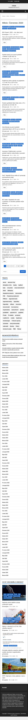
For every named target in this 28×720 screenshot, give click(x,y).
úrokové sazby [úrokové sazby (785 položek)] (7, 329)
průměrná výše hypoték (16, 194)
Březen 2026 (5, 376)
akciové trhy (5, 26)
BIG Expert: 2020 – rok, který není (12, 32)
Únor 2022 (5, 514)
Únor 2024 (5, 446)
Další (22, 266)
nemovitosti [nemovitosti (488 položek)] (14, 309)
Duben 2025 (5, 407)
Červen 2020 (5, 570)
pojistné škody (20, 143)
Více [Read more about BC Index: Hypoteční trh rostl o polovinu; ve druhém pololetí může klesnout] (5, 214)
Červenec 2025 (6, 399)
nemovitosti (17, 623)
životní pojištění (6, 76)
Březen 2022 (5, 511)
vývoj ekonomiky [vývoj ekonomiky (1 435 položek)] (14, 323)
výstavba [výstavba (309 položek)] (5, 323)
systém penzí (13, 50)
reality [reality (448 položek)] (12, 318)
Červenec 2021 (6, 533)
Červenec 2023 (6, 466)
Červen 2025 (5, 402)
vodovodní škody (6, 147)
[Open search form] (25, 11)
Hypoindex (5, 633)
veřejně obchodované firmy (9, 171)
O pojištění (5, 683)
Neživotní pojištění (13, 73)
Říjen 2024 (5, 424)
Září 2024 (4, 427)
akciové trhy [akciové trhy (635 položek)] (11, 282)
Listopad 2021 (6, 522)
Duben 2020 (5, 576)
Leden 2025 (5, 416)
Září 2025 (4, 393)
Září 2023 (4, 461)
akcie (5, 597)
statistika (5, 221)
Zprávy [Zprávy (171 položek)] (12, 326)
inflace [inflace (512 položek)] (12, 304)
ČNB (19, 597)
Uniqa (16, 244)
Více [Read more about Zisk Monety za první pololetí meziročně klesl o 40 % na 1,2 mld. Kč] (5, 139)
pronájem (6, 625)
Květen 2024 (5, 438)
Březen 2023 (5, 477)
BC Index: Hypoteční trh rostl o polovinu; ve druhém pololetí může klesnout (13, 201)
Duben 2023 (5, 475)
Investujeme (6, 34)
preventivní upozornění (8, 244)
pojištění (6, 674)
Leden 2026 (5, 382)
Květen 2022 (5, 505)
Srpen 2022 (5, 497)
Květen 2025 (5, 404)
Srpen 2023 (5, 463)
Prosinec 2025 (6, 385)
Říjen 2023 (5, 458)
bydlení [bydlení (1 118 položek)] (20, 285)
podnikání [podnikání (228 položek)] (5, 312)
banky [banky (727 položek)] (15, 285)
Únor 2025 (5, 413)
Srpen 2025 (5, 396)
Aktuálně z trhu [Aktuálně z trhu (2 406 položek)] (7, 285)
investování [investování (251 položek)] (6, 307)
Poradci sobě (6, 58)
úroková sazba (6, 195)
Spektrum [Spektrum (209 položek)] (19, 318)
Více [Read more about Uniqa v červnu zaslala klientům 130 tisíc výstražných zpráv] (5, 262)
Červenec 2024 (6, 432)
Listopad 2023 (6, 455)
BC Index (13, 192)
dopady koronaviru (20, 26)
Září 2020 (4, 562)
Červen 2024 (5, 435)
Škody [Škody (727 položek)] (19, 329)
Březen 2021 (5, 545)
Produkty (11, 674)
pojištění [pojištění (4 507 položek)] (20, 312)
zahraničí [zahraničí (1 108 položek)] (5, 326)
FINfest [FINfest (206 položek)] (5, 299)
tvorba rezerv (6, 123)
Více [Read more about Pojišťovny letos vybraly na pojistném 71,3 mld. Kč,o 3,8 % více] (5, 93)
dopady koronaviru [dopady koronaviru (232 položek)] (8, 293)
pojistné (16, 75)
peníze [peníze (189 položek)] (22, 309)
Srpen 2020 (5, 564)
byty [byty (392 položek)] (4, 288)
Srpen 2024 (5, 430)
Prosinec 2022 (6, 486)
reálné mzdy (5, 50)
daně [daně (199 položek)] (4, 290)
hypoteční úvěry (6, 194)
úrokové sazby (17, 599)
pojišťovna (20, 242)
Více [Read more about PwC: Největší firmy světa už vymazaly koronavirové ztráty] (5, 188)
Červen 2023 (5, 469)
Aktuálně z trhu (6, 47)
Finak (14, 6)
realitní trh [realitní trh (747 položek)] (6, 318)
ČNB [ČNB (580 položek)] (14, 329)
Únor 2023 (5, 480)
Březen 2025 (5, 410)
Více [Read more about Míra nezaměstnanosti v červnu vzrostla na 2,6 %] (5, 238)
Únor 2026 (5, 379)
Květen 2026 (5, 371)
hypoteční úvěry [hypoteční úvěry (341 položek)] (7, 301)
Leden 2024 (5, 449)
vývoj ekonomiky (12, 28)
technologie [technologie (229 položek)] (6, 320)
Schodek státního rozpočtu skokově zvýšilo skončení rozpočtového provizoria (12, 349)
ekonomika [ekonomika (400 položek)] (18, 293)
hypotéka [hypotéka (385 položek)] (16, 301)
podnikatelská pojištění (8, 75)
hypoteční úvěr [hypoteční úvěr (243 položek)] (13, 299)
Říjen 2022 (5, 491)
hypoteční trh (19, 192)
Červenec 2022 (6, 500)
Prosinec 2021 (6, 519)
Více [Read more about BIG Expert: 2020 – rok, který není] (5, 43)
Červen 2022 (5, 503)
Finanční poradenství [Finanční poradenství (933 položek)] (13, 296)
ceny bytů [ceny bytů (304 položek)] (10, 288)
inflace (4, 49)
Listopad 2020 (6, 556)
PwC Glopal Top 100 (17, 169)
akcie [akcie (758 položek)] (4, 282)
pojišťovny (22, 75)
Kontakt (4, 691)
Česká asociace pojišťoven (17, 71)
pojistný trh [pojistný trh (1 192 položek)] (13, 312)
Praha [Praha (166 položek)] (4, 315)
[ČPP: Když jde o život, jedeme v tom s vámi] (14, 669)
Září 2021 (4, 528)
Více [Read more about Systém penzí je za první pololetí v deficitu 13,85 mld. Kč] (5, 67)
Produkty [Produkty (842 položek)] (10, 315)
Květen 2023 (5, 472)
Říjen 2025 (5, 390)
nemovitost (10, 623)
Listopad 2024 (6, 421)
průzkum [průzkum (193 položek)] (17, 315)
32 (18, 266)
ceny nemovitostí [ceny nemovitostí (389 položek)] (19, 288)
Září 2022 (4, 494)
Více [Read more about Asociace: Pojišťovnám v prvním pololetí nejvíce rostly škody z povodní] (5, 164)
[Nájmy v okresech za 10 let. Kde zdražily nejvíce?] (14, 620)
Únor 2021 (5, 548)
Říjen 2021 (5, 525)
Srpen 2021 (5, 531)
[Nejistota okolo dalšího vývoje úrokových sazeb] (14, 596)
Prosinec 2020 (6, 553)
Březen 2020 (5, 578)
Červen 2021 (5, 536)
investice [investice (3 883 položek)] (18, 304)
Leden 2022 (5, 517)
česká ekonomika (15, 47)
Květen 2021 (5, 539)
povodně (11, 145)
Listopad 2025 (6, 388)
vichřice (20, 145)
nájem (5, 623)
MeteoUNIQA (14, 242)
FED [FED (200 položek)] (4, 296)
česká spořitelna (14, 97)
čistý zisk (22, 97)
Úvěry (17, 625)
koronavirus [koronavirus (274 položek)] (14, 307)
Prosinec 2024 (6, 418)
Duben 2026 (5, 374)
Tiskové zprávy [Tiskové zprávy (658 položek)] (16, 320)
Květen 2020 (5, 573)
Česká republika (6, 220)
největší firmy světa (7, 169)
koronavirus (5, 73)
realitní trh (11, 625)
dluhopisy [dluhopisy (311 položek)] (10, 290)
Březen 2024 (5, 444)
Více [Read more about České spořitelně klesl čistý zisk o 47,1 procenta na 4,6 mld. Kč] (5, 115)
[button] (2, 11)
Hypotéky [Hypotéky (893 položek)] (5, 304)
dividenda (5, 99)
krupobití (13, 143)
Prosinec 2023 (6, 452)
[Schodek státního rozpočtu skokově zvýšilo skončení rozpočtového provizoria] (14, 644)
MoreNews (23, 717)
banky (15, 597)
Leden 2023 (5, 483)
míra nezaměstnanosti (16, 220)
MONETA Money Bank (14, 121)
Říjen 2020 (5, 559)
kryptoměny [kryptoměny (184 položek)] (6, 309)
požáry (15, 145)
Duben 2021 (5, 542)
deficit (21, 47)
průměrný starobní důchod (13, 49)
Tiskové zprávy (18, 674)
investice (5, 28)
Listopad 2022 (6, 489)
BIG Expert (11, 26)
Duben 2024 (5, 441)
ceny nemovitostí (16, 621)
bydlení (5, 621)
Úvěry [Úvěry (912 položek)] (17, 326)
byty (10, 621)
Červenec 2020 (6, 567)
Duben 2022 (5, 508)
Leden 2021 (5, 550)
